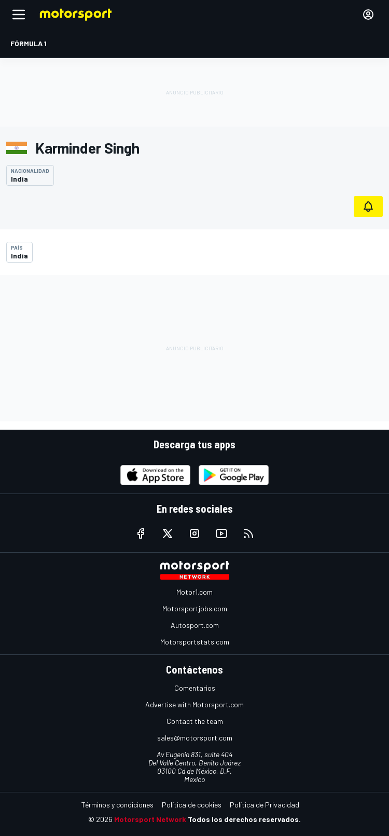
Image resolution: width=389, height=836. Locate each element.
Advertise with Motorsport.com (194, 704)
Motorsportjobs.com (194, 608)
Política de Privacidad (264, 804)
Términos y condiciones (117, 804)
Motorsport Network (150, 819)
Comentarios (194, 687)
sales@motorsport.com (194, 737)
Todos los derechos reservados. (244, 819)
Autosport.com (195, 625)
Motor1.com (194, 591)
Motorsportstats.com (194, 641)
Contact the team (194, 721)
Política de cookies (191, 804)
